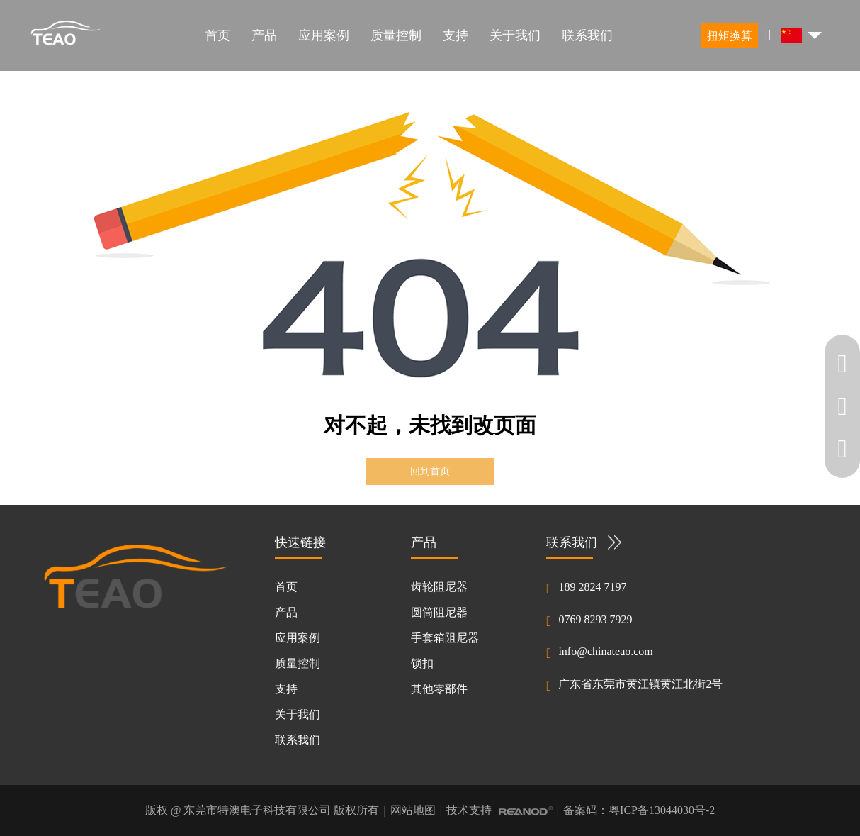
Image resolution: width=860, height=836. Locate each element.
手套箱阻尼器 (445, 638)
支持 (455, 35)
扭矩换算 (729, 36)
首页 (217, 35)
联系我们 (587, 35)
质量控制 (395, 35)
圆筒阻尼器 (439, 612)
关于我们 (515, 35)
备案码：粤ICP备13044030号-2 (639, 810)
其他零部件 (439, 689)
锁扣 (422, 663)
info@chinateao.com (605, 651)
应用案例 (323, 35)
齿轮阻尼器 (439, 587)
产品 (264, 35)
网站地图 (413, 810)
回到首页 (430, 471)
